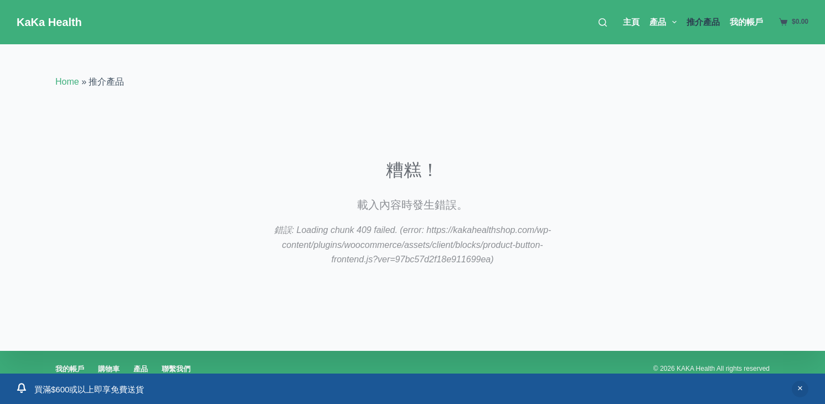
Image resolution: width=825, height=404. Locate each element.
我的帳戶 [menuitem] (746, 22)
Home (67, 81)
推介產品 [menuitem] (703, 22)
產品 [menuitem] (665, 22)
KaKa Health (49, 22)
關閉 (800, 389)
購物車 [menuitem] (109, 369)
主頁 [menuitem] (631, 22)
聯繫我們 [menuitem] (176, 369)
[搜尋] (603, 22)
